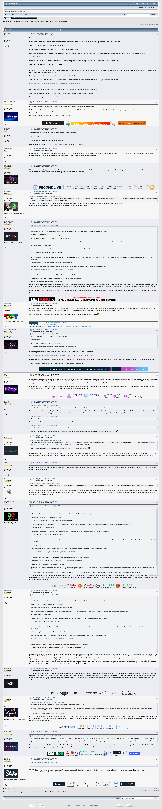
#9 (157, 330)
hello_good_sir (9, 101)
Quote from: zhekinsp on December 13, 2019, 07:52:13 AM (45, 440)
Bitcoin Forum (7, 21)
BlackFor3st (8, 221)
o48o (6, 758)
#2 (157, 102)
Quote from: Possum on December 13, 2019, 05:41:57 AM (45, 225)
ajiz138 (6, 462)
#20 (157, 759)
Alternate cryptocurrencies (22, 21)
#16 (157, 591)
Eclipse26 (7, 668)
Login (23, 17)
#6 (157, 192)
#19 (157, 732)
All (15, 27)
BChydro (7, 401)
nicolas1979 (8, 165)
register (26, 11)
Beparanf (7, 731)
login (21, 11)
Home (8, 17)
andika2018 (8, 149)
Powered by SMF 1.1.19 (70, 805)
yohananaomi (9, 501)
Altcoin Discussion (38, 21)
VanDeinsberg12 (10, 329)
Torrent (29, 14)
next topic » (154, 24)
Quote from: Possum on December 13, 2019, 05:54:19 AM (45, 334)
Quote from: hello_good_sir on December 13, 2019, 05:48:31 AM (47, 702)
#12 (157, 436)
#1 (157, 34)
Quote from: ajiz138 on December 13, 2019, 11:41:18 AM (45, 483)
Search (18, 17)
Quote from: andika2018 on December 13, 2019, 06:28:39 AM (46, 196)
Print (155, 26)
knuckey (7, 374)
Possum (7, 33)
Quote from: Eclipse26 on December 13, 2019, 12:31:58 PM (45, 736)
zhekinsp (7, 303)
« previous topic (145, 24)
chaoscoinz (8, 590)
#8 (157, 304)
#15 (157, 502)
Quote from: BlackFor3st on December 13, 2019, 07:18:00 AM (46, 506)
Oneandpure (8, 698)
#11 (157, 402)
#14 (157, 479)
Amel (6, 436)
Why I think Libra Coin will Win (56, 21)
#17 (157, 669)
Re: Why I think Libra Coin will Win (45, 101)
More (34, 17)
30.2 (25, 14)
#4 (157, 149)
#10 (157, 375)
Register (29, 17)
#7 (157, 222)
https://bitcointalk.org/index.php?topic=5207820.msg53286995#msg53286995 (54, 83)
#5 (157, 166)
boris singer (8, 479)
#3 (157, 129)
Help (13, 17)
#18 (157, 698)
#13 (157, 463)
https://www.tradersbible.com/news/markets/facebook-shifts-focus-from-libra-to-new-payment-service (61, 355)
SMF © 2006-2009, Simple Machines (88, 805)
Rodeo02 (7, 192)
